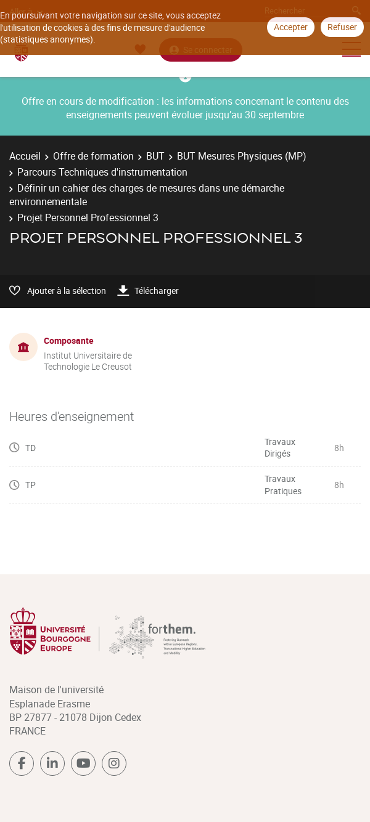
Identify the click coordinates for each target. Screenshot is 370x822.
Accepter (291, 27)
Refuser (342, 27)
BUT (155, 156)
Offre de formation (93, 156)
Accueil (25, 156)
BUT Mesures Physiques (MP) (241, 156)
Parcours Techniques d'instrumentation (102, 172)
